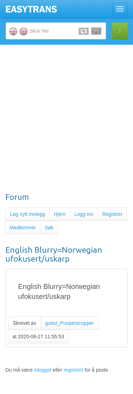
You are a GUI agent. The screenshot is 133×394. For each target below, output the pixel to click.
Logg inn (84, 214)
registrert (73, 370)
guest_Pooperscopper (69, 323)
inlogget (42, 370)
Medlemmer (23, 227)
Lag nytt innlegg (27, 214)
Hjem (60, 214)
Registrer (112, 214)
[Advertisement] (66, 118)
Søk (49, 227)
